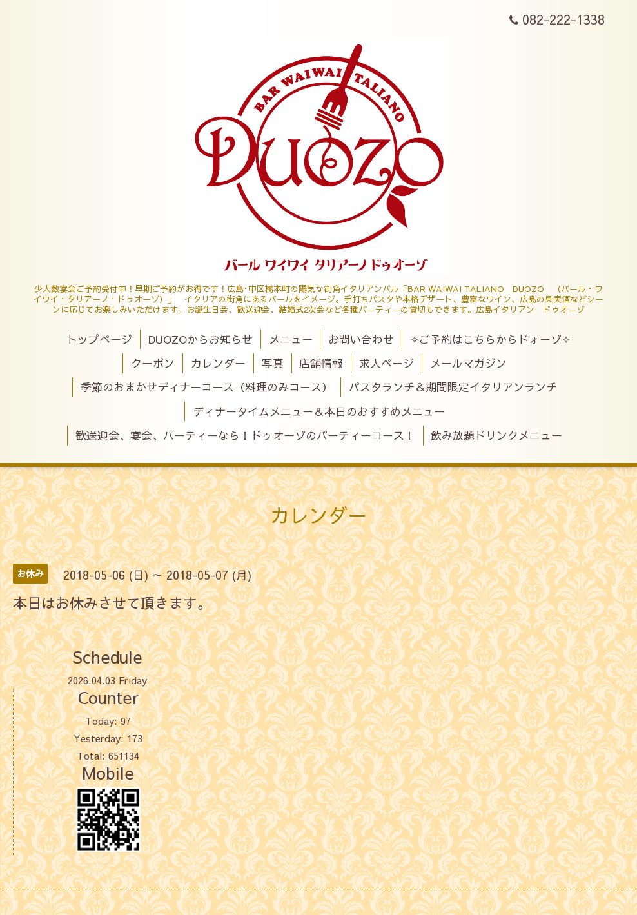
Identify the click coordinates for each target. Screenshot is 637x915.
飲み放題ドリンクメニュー (496, 435)
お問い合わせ (361, 339)
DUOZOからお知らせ (200, 339)
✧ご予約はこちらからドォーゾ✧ (490, 339)
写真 (273, 363)
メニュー (291, 339)
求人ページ (386, 363)
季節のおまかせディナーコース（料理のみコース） (207, 387)
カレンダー (218, 363)
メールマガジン (468, 363)
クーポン (153, 363)
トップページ (99, 339)
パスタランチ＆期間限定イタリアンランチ (453, 387)
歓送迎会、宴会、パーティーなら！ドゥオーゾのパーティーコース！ (245, 435)
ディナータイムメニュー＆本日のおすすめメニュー (319, 411)
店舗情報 (321, 363)
